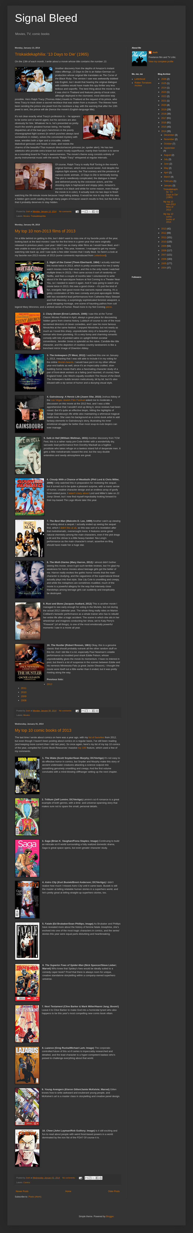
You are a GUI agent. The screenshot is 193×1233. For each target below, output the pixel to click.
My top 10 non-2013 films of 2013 (45, 231)
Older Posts (114, 1191)
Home (68, 1191)
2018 (164, 113)
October (168, 143)
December (169, 135)
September (169, 148)
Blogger (110, 1216)
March (167, 177)
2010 (23, 692)
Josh (155, 52)
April (166, 172)
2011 (23, 688)
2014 (164, 131)
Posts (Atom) (34, 1196)
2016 (164, 122)
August (167, 155)
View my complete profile (161, 61)
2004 (164, 267)
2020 (164, 105)
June (166, 164)
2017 (164, 118)
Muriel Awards (65, 362)
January (168, 185)
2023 (164, 92)
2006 (164, 259)
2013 (164, 228)
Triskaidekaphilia (38, 216)
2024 (164, 87)
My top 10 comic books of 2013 (43, 730)
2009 (23, 696)
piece (109, 307)
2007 (164, 254)
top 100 (82, 747)
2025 (164, 83)
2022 (164, 96)
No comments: (66, 211)
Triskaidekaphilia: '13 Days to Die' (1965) (52, 54)
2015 (164, 127)
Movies (26, 216)
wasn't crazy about (78, 493)
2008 (23, 700)
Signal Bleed (46, 18)
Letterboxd (99, 255)
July (166, 159)
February (168, 181)
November (169, 139)
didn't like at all (68, 527)
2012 (49, 684)
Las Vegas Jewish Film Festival (68, 400)
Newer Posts (22, 1191)
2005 (164, 263)
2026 (164, 79)
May (166, 168)
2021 (164, 100)
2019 (164, 109)
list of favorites (96, 737)
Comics (26, 1182)
